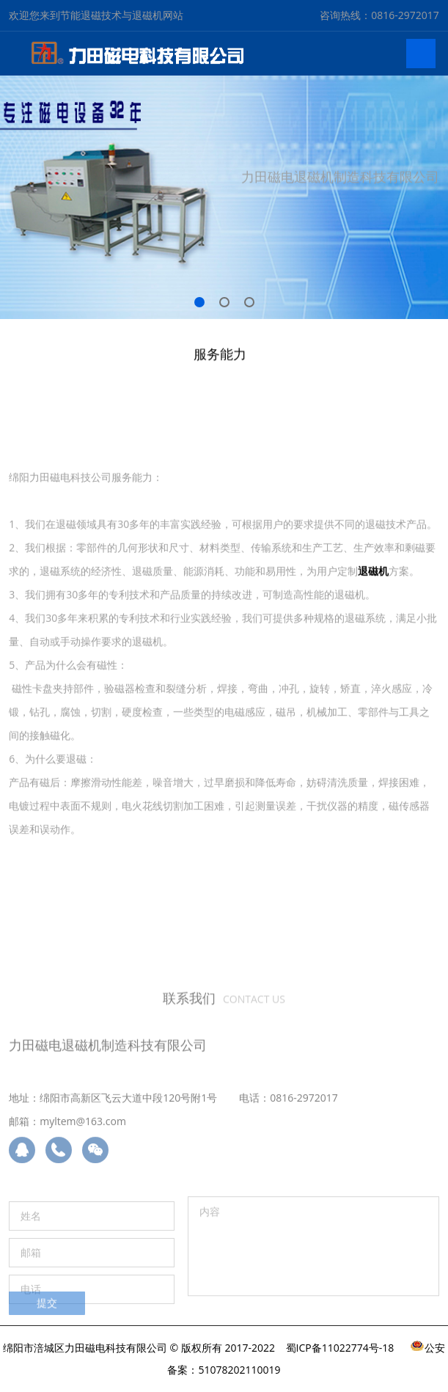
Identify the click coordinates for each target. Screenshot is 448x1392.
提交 (47, 1309)
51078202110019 (239, 1370)
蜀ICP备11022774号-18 (340, 1348)
